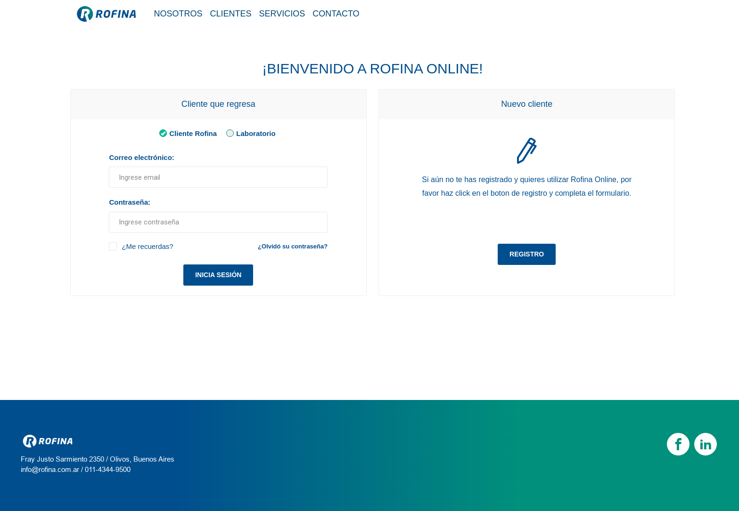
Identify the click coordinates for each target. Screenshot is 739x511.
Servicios (282, 13)
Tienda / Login (626, 13)
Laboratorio (249, 132)
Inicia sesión (218, 275)
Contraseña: (129, 202)
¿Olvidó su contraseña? (293, 246)
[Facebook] (678, 444)
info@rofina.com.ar (50, 469)
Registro (526, 254)
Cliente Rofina (186, 132)
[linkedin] (705, 444)
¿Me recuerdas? (147, 246)
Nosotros (178, 13)
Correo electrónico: (141, 157)
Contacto (335, 13)
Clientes (231, 13)
